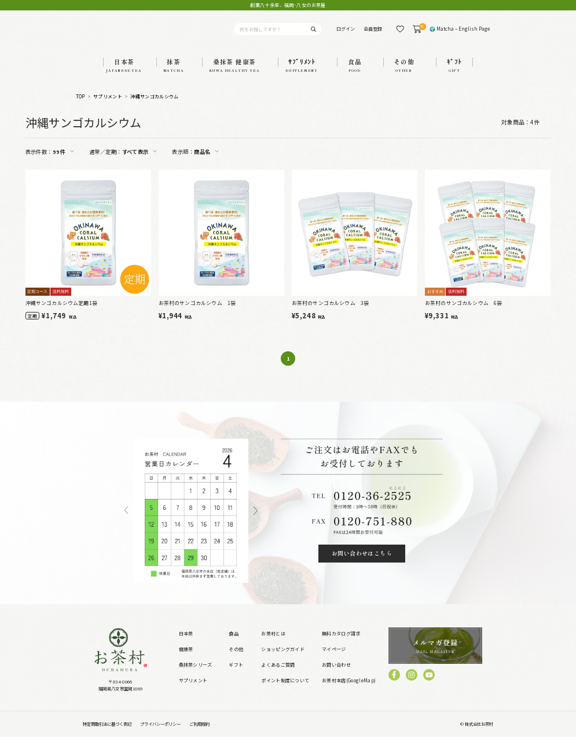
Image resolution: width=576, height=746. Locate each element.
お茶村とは (273, 643)
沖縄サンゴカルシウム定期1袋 (61, 313)
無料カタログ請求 (341, 643)
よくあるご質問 (278, 674)
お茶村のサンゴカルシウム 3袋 (330, 313)
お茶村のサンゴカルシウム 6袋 (463, 313)
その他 (236, 659)
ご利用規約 (199, 733)
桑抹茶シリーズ (195, 674)
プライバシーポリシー (160, 733)
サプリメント (107, 106)
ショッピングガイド (282, 659)
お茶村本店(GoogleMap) (349, 690)
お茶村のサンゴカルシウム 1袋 (197, 313)
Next (256, 520)
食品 (234, 643)
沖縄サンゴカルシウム (154, 106)
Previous (126, 520)
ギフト (236, 674)
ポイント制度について (285, 690)
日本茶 (186, 643)
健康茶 (186, 659)
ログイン (345, 34)
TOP (80, 106)
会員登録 (373, 34)
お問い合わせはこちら (362, 562)
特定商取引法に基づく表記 (107, 733)
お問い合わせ (336, 674)
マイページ (334, 659)
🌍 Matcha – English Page (460, 34)
